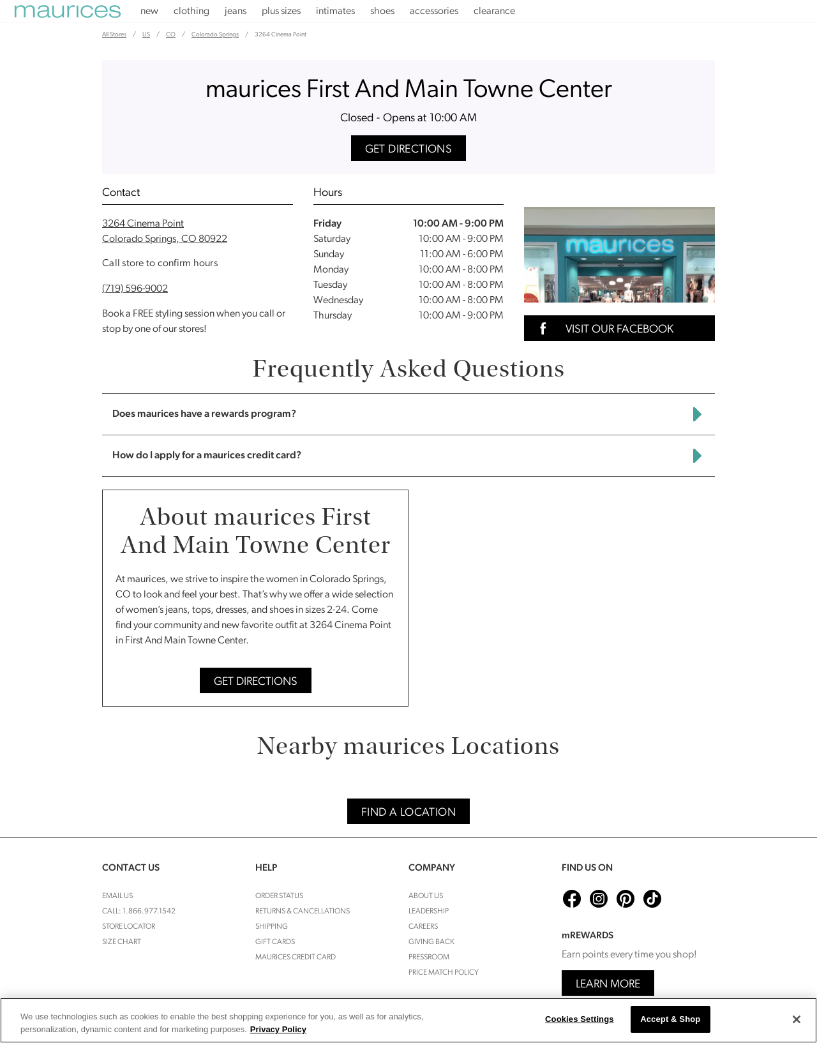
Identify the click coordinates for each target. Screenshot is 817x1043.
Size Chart (121, 942)
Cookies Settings (579, 1019)
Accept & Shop (670, 1019)
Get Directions (409, 150)
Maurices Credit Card (295, 957)
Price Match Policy (443, 973)
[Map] (566, 598)
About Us (425, 896)
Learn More (608, 985)
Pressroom (428, 957)
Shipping (271, 927)
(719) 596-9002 (135, 289)
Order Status (279, 896)
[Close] (797, 1019)
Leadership (428, 911)
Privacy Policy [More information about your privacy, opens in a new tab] (278, 1029)
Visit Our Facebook (602, 328)
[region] (408, 1020)
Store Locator (128, 927)
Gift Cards (275, 942)
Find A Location (408, 813)
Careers (423, 927)
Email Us (117, 896)
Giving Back (431, 942)
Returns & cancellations (302, 911)
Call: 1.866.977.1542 (139, 911)
